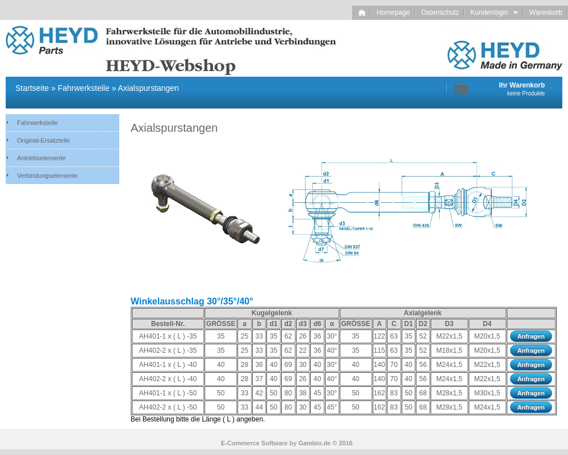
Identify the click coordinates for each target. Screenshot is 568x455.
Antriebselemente (41, 158)
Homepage (393, 12)
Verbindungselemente (47, 175)
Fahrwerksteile (37, 122)
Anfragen (531, 336)
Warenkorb (545, 12)
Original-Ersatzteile (43, 140)
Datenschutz (440, 12)
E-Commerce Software (254, 443)
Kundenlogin (493, 12)
